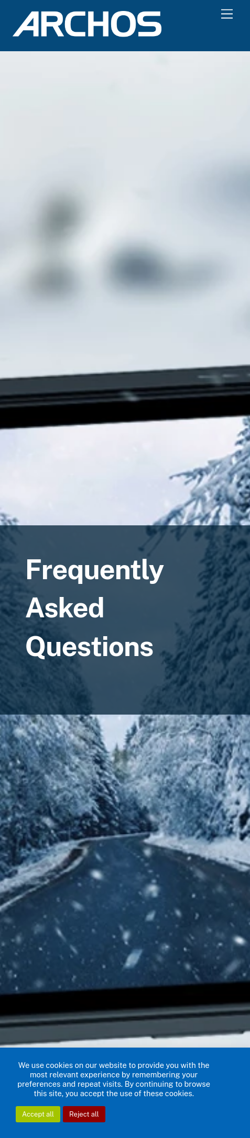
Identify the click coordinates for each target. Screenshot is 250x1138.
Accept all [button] (38, 1114)
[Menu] (226, 14)
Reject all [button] (84, 1114)
